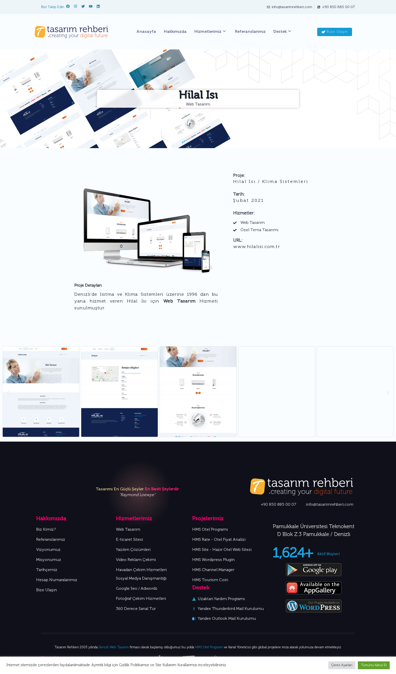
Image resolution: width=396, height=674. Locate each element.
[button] (8, 392)
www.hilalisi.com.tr (256, 247)
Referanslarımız (250, 32)
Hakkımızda (175, 32)
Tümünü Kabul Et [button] (374, 665)
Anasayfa (146, 32)
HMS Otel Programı (209, 647)
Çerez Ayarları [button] (341, 665)
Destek (282, 32)
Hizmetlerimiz (210, 32)
